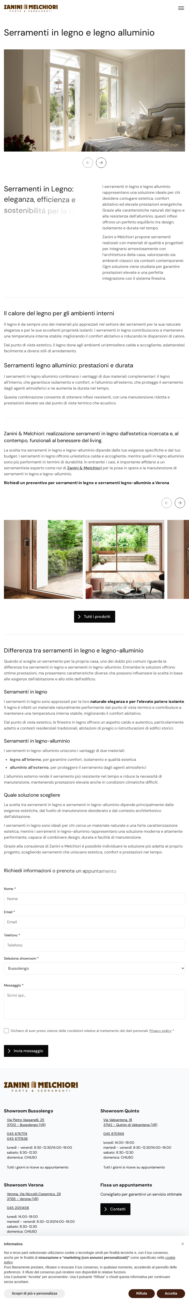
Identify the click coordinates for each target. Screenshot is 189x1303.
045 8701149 (113, 1133)
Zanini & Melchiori (84, 468)
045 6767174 (17, 1133)
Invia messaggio (28, 1050)
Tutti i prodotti (97, 616)
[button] (183, 1244)
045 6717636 (17, 1138)
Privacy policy (160, 1030)
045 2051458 (18, 1207)
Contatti (118, 1209)
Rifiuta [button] (141, 1293)
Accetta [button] (171, 1293)
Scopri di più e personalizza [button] (34, 1293)
